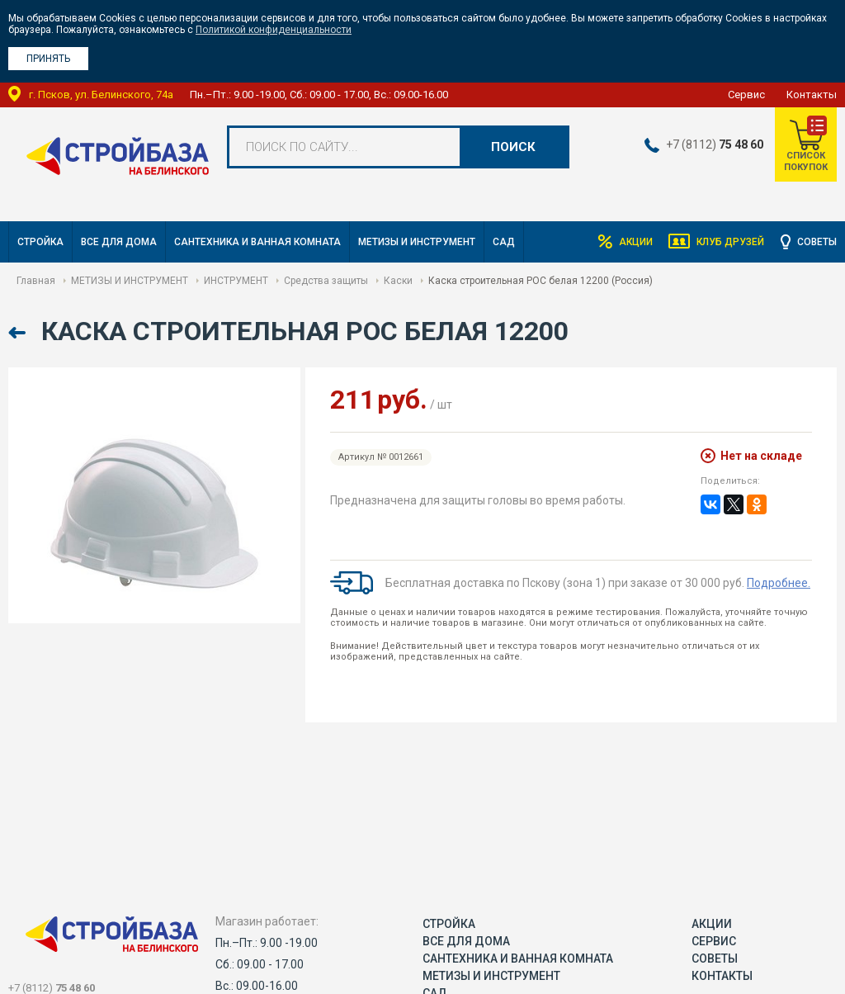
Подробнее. (778, 582)
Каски (398, 280)
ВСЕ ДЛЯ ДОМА (119, 242)
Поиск (513, 147)
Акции (635, 242)
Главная (36, 280)
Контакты (811, 94)
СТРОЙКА (40, 242)
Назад (18, 333)
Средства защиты (326, 280)
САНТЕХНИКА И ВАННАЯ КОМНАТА (257, 242)
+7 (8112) (713, 144)
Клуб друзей (730, 242)
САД (504, 242)
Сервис (746, 94)
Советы (817, 242)
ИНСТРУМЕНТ (236, 280)
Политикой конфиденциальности (274, 30)
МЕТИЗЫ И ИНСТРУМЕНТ (416, 242)
